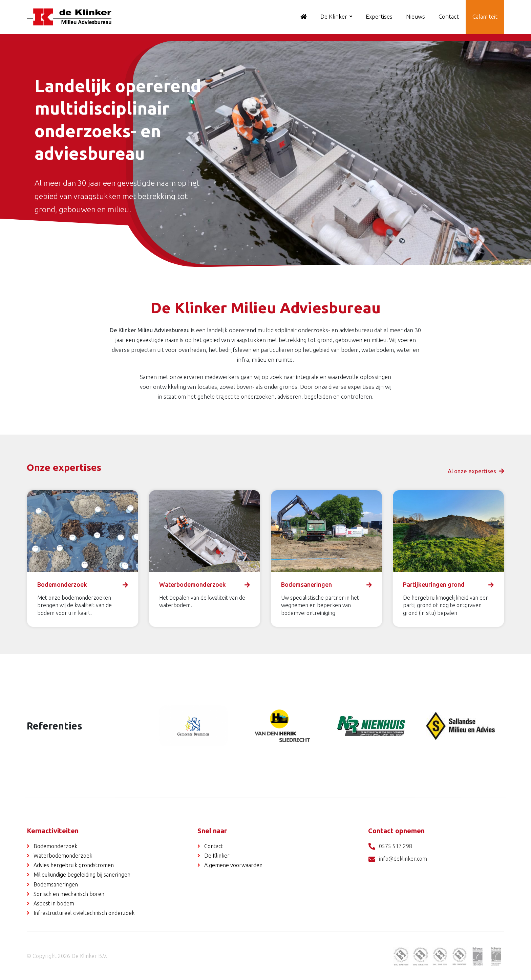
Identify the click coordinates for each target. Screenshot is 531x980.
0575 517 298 (390, 846)
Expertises (379, 16)
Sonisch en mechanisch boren (69, 894)
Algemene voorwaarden (233, 865)
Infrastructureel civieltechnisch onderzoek (84, 913)
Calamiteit (484, 16)
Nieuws (415, 16)
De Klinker (333, 16)
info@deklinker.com (397, 859)
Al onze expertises (476, 471)
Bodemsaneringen (56, 884)
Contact (449, 16)
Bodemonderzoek (55, 846)
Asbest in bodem (54, 903)
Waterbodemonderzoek (63, 856)
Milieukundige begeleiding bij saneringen (82, 875)
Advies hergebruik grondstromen (74, 865)
